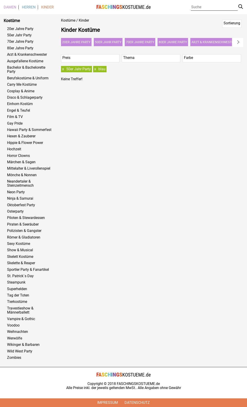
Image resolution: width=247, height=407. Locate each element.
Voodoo (13, 325)
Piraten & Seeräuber (23, 224)
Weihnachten (17, 332)
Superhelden (17, 289)
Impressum (107, 402)
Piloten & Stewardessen (26, 218)
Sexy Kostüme (18, 244)
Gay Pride (15, 123)
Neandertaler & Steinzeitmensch (20, 183)
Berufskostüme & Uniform (27, 78)
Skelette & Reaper (21, 263)
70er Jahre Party (20, 42)
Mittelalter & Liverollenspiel (28, 168)
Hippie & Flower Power (25, 143)
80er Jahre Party (20, 48)
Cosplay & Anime (20, 91)
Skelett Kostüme (20, 257)
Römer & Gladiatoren (23, 237)
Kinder (47, 7)
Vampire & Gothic (21, 319)
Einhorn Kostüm (20, 104)
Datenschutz (137, 402)
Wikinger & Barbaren (23, 345)
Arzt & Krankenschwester (27, 55)
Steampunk (16, 282)
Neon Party (16, 192)
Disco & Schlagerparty (25, 97)
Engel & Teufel (18, 110)
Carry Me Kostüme (22, 85)
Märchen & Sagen (21, 162)
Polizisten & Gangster (24, 231)
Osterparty (15, 211)
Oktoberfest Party (21, 205)
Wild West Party (19, 351)
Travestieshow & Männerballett (20, 310)
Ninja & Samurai (20, 198)
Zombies (14, 358)
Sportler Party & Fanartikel (28, 270)
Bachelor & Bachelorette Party (26, 69)
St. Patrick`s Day (20, 276)
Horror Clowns (18, 156)
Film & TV (15, 117)
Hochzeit (14, 149)
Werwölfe (14, 338)
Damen (10, 7)
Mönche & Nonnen (22, 175)
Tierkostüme (17, 302)
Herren (29, 7)
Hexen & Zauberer (21, 136)
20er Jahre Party (20, 29)
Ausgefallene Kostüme (25, 61)
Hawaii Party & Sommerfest (29, 130)
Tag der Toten (18, 295)
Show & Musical (20, 250)
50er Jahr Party (19, 35)
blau (101, 69)
